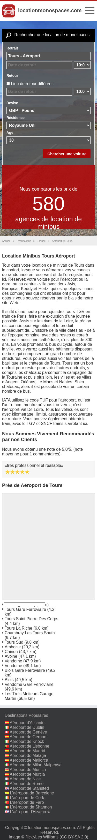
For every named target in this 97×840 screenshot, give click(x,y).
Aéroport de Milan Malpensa (36, 765)
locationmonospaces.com (50, 10)
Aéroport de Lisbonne (29, 746)
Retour (12, 75)
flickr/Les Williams (42, 837)
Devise (12, 103)
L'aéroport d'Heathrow (30, 812)
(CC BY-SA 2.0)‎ (74, 837)
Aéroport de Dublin (27, 727)
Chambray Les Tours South (30, 633)
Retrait (12, 48)
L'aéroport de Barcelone (32, 793)
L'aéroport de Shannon (31, 807)
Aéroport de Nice (25, 779)
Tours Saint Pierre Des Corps (31, 619)
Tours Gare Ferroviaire (25, 609)
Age (9, 132)
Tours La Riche (18, 628)
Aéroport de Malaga (28, 755)
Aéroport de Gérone (28, 737)
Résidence (15, 118)
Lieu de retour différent (32, 84)
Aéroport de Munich (28, 769)
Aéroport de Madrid (27, 751)
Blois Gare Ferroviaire (25, 670)
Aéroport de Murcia (27, 774)
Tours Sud (14, 642)
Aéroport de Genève (28, 732)
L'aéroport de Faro (27, 802)
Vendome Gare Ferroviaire (29, 684)
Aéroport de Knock (27, 741)
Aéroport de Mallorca (29, 760)
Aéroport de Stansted (29, 788)
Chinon (11, 651)
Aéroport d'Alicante (27, 722)
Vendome (13, 661)
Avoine (11, 656)
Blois (9, 680)
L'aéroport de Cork (27, 797)
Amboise (13, 647)
